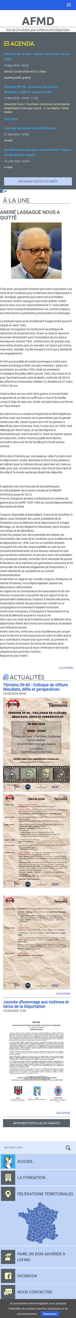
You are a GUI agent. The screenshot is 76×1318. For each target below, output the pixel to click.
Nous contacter (34, 1292)
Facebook (27, 1275)
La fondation (31, 1177)
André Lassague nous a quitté (30, 215)
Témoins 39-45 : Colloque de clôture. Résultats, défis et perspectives (36, 687)
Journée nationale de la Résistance (30, 128)
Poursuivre (50, 1313)
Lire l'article (66, 667)
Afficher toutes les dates (38, 181)
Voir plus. (11, 118)
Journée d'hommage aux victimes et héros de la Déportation (36, 1004)
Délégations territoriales (45, 1193)
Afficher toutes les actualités (36, 1123)
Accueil (25, 1161)
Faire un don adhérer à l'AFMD (41, 1257)
